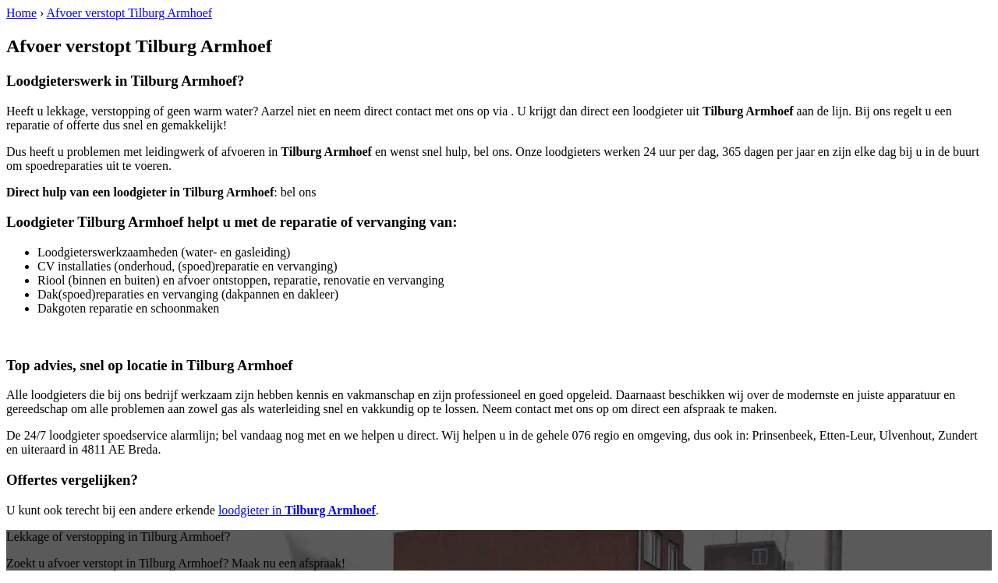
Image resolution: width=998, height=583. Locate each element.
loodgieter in (297, 510)
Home (21, 12)
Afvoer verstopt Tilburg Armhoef (130, 12)
